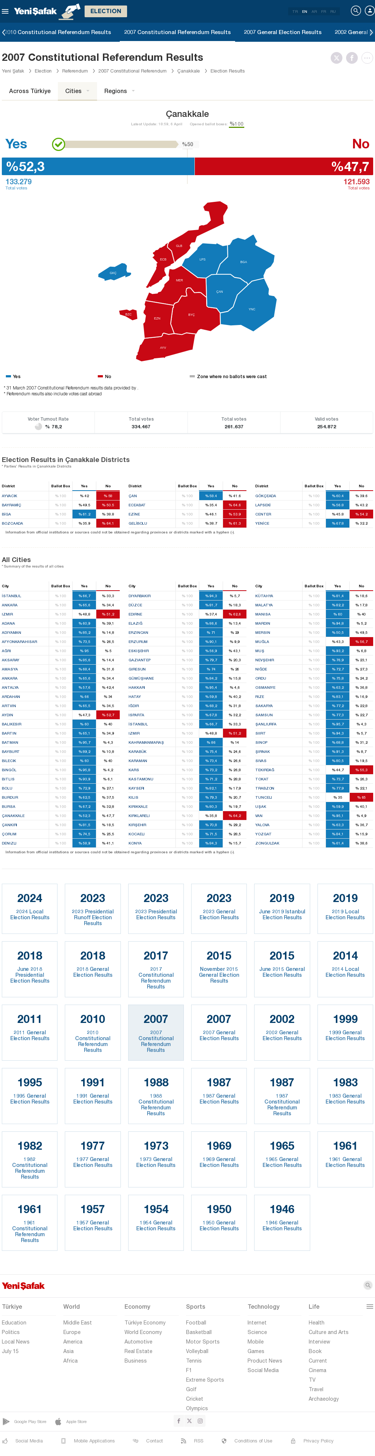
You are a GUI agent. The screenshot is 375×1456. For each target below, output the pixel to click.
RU (333, 11)
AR (314, 11)
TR (295, 11)
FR (323, 11)
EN (304, 11)
